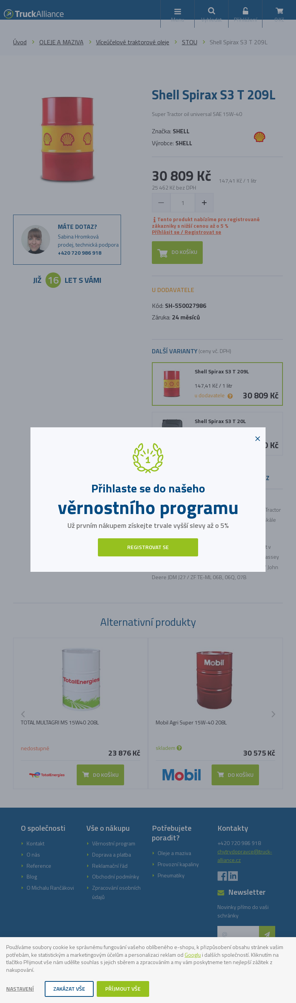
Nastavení (20, 989)
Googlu (193, 955)
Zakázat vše (69, 989)
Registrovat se (148, 547)
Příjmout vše (123, 989)
